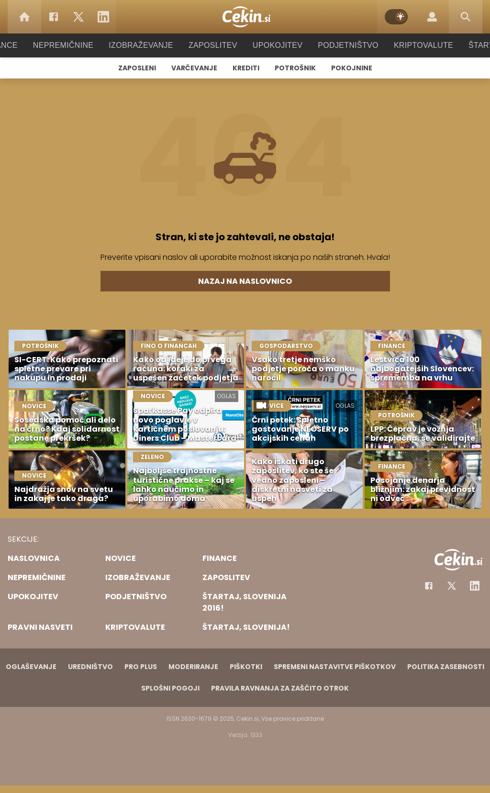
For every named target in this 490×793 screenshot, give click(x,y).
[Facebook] (53, 17)
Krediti (246, 68)
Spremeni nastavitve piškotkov (335, 666)
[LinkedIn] (103, 17)
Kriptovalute (414, 45)
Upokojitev (274, 45)
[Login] (432, 17)
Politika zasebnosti (445, 666)
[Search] (465, 17)
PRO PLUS (140, 666)
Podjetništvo (341, 45)
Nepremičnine (72, 45)
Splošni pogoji (170, 688)
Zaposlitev (212, 45)
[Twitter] (78, 17)
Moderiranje (193, 666)
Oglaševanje (31, 666)
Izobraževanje (145, 45)
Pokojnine (351, 68)
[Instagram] (474, 585)
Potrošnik (295, 68)
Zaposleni (137, 68)
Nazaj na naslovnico (245, 281)
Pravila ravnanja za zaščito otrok (280, 688)
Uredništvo (90, 666)
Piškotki (246, 666)
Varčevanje (194, 68)
